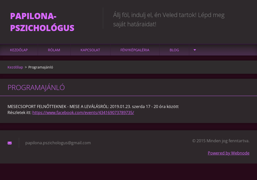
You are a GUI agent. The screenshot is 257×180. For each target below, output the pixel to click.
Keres (244, 14)
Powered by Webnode (228, 153)
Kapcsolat (90, 50)
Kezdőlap (19, 50)
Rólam (54, 50)
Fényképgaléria (134, 50)
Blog (174, 50)
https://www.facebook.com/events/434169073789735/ (83, 112)
